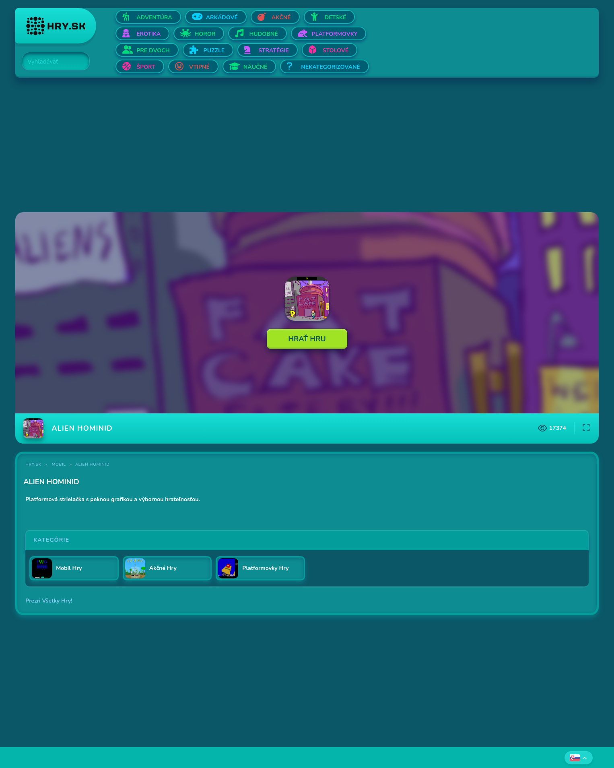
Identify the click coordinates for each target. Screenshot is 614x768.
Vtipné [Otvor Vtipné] (199, 67)
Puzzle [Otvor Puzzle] (214, 50)
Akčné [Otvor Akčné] (281, 17)
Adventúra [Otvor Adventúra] (154, 17)
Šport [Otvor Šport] (145, 67)
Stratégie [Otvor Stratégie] (273, 50)
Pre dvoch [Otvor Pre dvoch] (152, 50)
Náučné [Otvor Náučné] (255, 67)
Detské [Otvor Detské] (335, 17)
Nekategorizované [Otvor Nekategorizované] (330, 67)
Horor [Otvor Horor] (204, 34)
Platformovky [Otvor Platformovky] (335, 34)
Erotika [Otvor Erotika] (148, 34)
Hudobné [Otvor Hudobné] (263, 34)
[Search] (51, 61)
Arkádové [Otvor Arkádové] (222, 17)
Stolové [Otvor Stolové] (335, 50)
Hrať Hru (307, 339)
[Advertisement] (256, 145)
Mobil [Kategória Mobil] (59, 464)
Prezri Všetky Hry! (48, 601)
